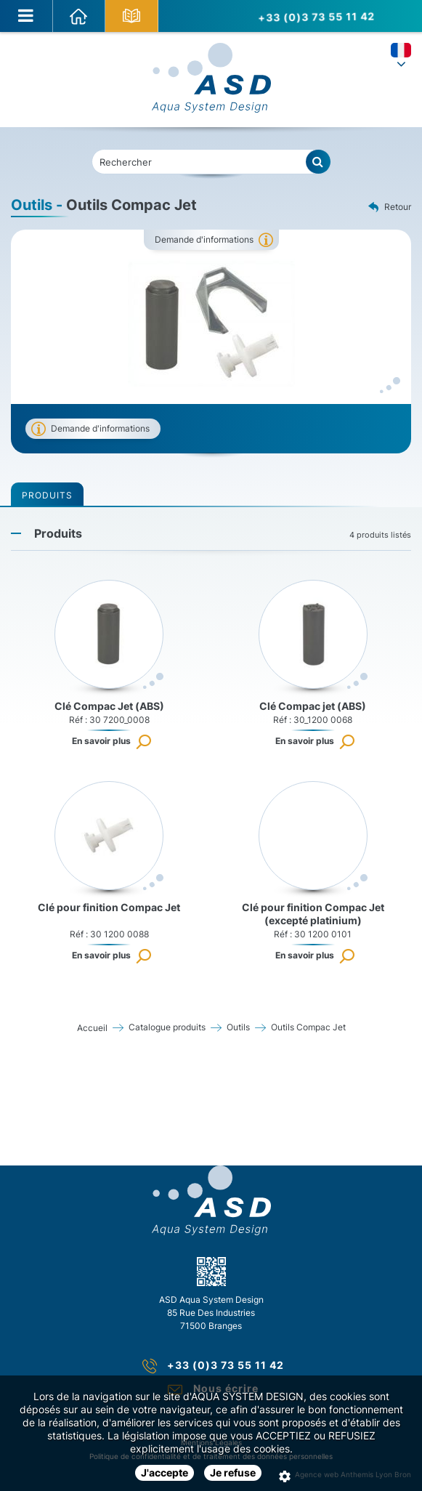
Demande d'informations (204, 239)
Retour (389, 208)
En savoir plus (101, 740)
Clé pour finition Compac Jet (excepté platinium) (313, 913)
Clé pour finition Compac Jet (109, 907)
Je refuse (233, 1472)
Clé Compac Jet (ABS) (109, 706)
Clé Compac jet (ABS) (312, 706)
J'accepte (164, 1472)
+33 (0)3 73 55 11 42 (314, 16)
